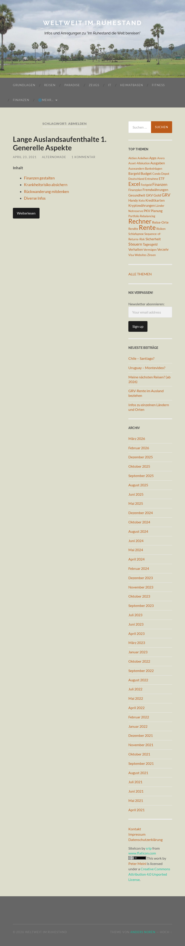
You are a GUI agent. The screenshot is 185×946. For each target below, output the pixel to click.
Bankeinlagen (153, 168)
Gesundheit (136, 195)
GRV (166, 194)
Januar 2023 (137, 652)
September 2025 (141, 475)
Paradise (72, 85)
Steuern (135, 244)
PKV (147, 211)
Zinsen (151, 255)
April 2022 (136, 708)
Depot (165, 173)
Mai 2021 (135, 800)
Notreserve (135, 211)
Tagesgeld (150, 244)
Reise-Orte (160, 222)
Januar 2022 (137, 726)
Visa (131, 255)
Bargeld (134, 173)
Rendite (133, 229)
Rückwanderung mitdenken (46, 191)
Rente (147, 227)
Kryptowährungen (141, 205)
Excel (134, 184)
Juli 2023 (135, 615)
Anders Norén (142, 932)
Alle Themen (140, 274)
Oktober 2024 (139, 522)
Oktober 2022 (139, 661)
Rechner (139, 221)
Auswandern (136, 168)
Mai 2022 (135, 698)
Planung (157, 211)
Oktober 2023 (139, 596)
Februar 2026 (138, 448)
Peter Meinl (137, 863)
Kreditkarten (155, 200)
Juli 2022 (135, 689)
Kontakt (134, 829)
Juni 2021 (135, 791)
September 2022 (141, 670)
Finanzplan (135, 190)
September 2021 (141, 763)
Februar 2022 (138, 717)
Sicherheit (153, 239)
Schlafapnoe (136, 234)
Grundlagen (24, 85)
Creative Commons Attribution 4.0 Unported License (149, 874)
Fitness (158, 85)
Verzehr (163, 249)
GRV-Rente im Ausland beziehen (146, 393)
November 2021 (140, 745)
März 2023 (136, 642)
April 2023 (136, 633)
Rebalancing (147, 216)
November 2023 (140, 587)
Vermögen (150, 249)
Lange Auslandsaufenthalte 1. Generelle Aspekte (59, 143)
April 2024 (136, 559)
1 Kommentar (83, 157)
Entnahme (151, 179)
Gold (157, 195)
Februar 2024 (138, 568)
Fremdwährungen (155, 190)
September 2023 (141, 605)
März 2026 (136, 438)
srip (149, 848)
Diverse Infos (35, 198)
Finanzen (21, 100)
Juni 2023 (135, 624)
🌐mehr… (46, 100)
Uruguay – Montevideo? (146, 368)
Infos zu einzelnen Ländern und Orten (148, 407)
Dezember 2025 (140, 457)
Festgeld (146, 185)
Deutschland (136, 179)
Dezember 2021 (140, 735)
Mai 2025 (135, 503)
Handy (133, 200)
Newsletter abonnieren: (150, 310)
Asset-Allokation (139, 163)
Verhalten (135, 249)
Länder (159, 205)
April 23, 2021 (25, 157)
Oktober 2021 (139, 754)
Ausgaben (157, 163)
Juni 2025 (135, 494)
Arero (161, 158)
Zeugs (94, 85)
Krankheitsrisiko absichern (45, 184)
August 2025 (138, 485)
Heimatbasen (131, 85)
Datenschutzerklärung (145, 839)
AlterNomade (54, 157)
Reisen (50, 85)
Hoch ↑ (166, 932)
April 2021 (136, 810)
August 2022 (138, 680)
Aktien (132, 158)
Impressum (136, 834)
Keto (142, 200)
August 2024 (138, 531)
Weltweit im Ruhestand (92, 23)
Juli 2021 (135, 782)
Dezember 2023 (140, 578)
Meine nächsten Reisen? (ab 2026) (149, 379)
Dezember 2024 (140, 513)
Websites (141, 255)
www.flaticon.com (142, 853)
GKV (149, 195)
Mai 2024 (135, 550)
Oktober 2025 (139, 466)
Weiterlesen (26, 213)
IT (109, 85)
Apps (153, 158)
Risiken (160, 229)
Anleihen (143, 158)
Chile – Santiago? (141, 358)
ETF (162, 179)
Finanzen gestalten (39, 178)
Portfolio (133, 216)
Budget (146, 173)
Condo (156, 173)
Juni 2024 (135, 541)
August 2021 (138, 773)
